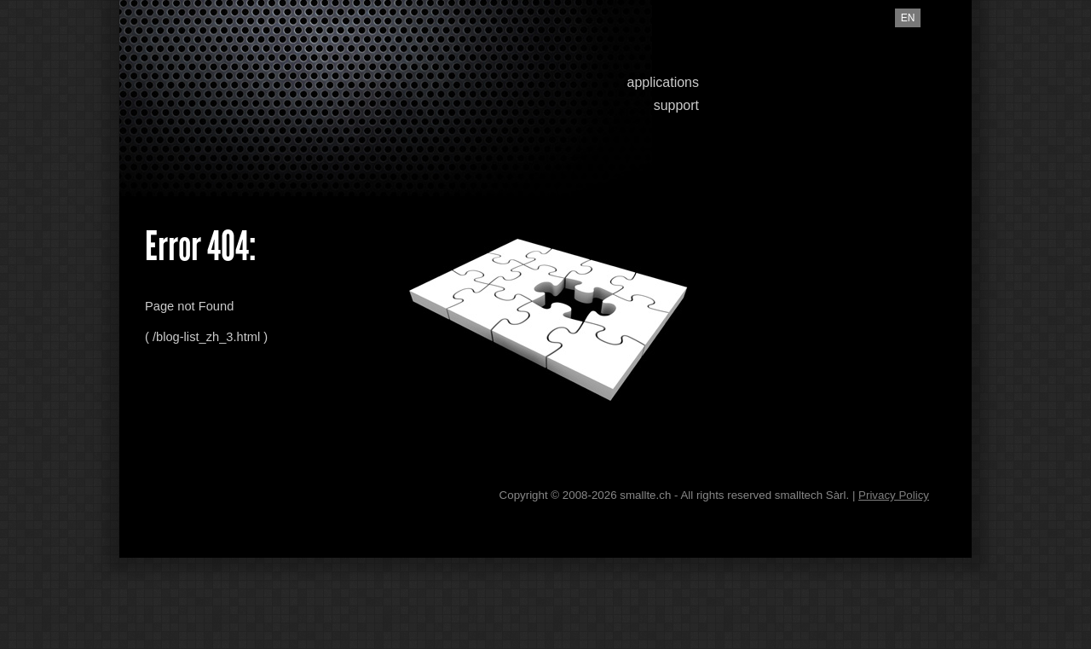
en (908, 18)
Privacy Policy (893, 495)
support (676, 105)
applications (663, 82)
